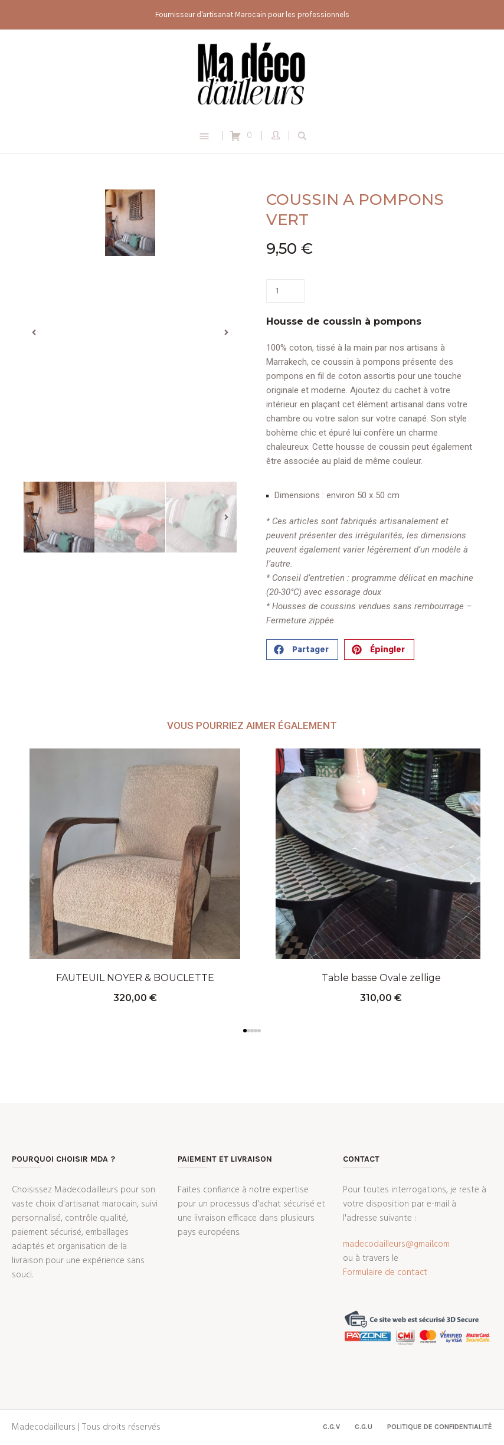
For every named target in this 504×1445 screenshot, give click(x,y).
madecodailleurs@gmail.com (396, 1244)
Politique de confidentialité (439, 1427)
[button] (34, 332)
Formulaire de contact (385, 1273)
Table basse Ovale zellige (381, 977)
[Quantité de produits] (285, 291)
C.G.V (331, 1427)
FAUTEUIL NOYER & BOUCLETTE (135, 977)
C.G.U (363, 1427)
